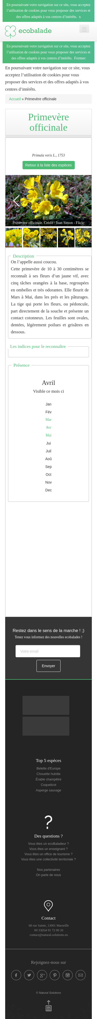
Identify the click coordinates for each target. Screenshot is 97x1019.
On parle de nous (48, 875)
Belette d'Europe (48, 768)
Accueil (15, 99)
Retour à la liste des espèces (48, 165)
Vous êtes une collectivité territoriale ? (48, 859)
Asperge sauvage (48, 790)
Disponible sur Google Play (46, 700)
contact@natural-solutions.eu (49, 935)
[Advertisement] (48, 558)
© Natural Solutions (48, 992)
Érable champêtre (48, 779)
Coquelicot (48, 785)
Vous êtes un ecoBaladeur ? (48, 844)
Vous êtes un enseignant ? (48, 849)
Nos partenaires (48, 870)
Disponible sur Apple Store (46, 721)
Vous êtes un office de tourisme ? (49, 854)
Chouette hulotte (48, 774)
